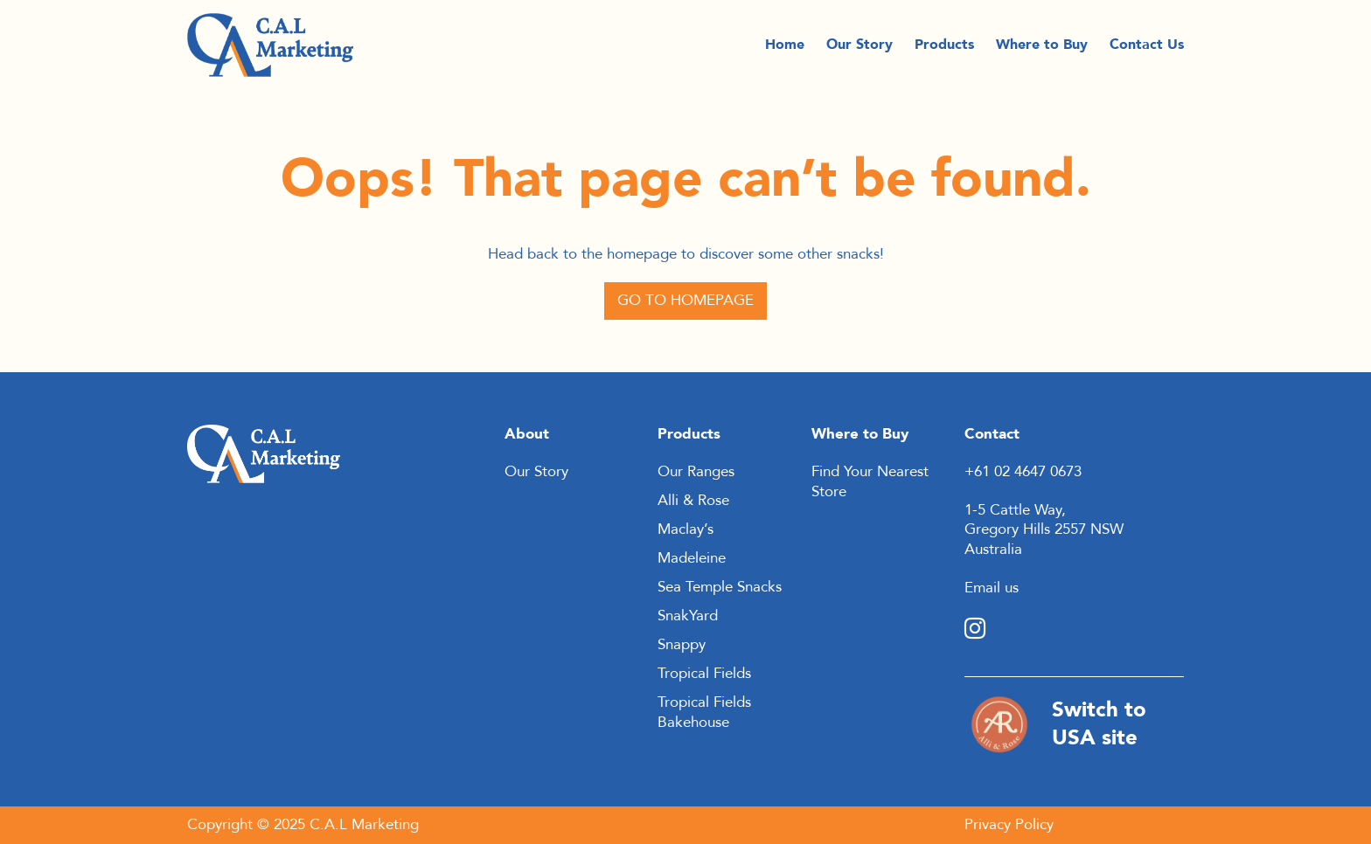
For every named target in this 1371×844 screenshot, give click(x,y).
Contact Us (1147, 49)
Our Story (859, 49)
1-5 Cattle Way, (1015, 510)
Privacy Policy (1009, 824)
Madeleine (692, 558)
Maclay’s (685, 529)
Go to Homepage (685, 300)
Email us (991, 588)
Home (784, 49)
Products (944, 49)
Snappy (682, 644)
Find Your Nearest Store (870, 481)
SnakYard (688, 615)
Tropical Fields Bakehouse (704, 712)
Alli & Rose (693, 500)
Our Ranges (696, 471)
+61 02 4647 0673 (1023, 471)
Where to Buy (1042, 49)
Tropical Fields (704, 673)
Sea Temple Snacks (720, 587)
